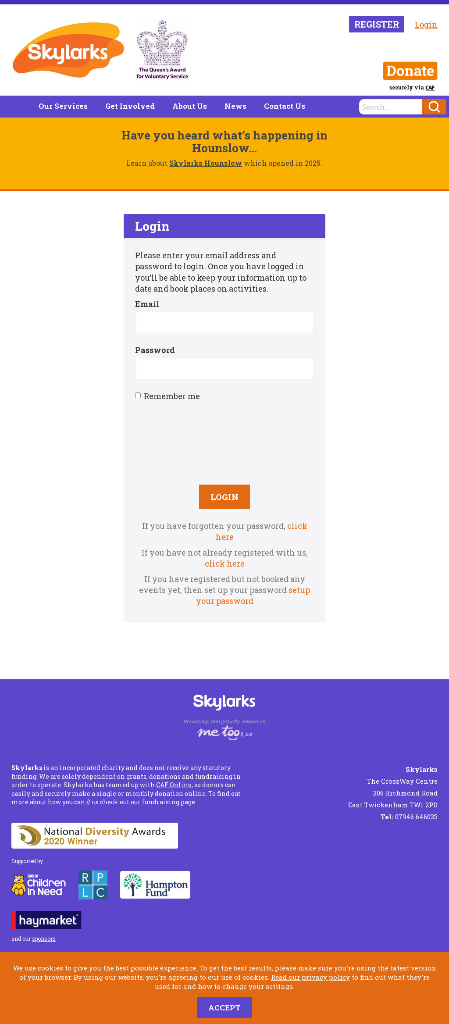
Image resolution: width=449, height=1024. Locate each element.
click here (225, 563)
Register (376, 24)
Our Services (63, 106)
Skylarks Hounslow (205, 163)
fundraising (160, 802)
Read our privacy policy (310, 977)
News (235, 106)
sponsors (44, 938)
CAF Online (174, 785)
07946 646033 (409, 816)
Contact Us (284, 106)
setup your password (253, 595)
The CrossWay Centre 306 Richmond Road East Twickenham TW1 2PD (393, 787)
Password (155, 350)
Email (147, 304)
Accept (224, 1008)
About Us (189, 106)
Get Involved (130, 106)
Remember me (167, 396)
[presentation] (224, 442)
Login (426, 24)
